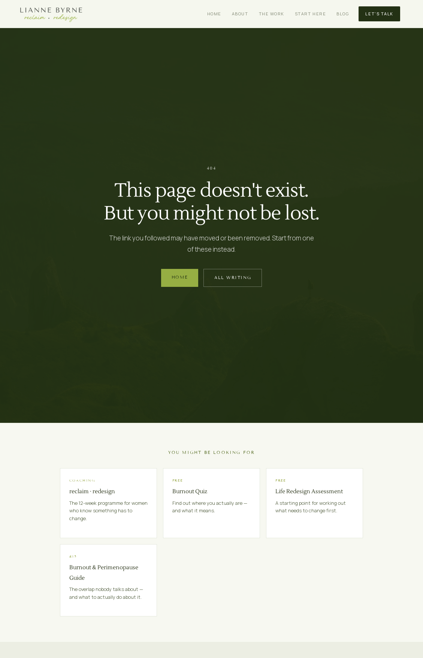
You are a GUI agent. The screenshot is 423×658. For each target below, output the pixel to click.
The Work (271, 13)
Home (214, 13)
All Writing (232, 277)
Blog (342, 13)
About (240, 13)
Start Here (310, 13)
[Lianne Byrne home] (51, 14)
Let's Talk (379, 13)
